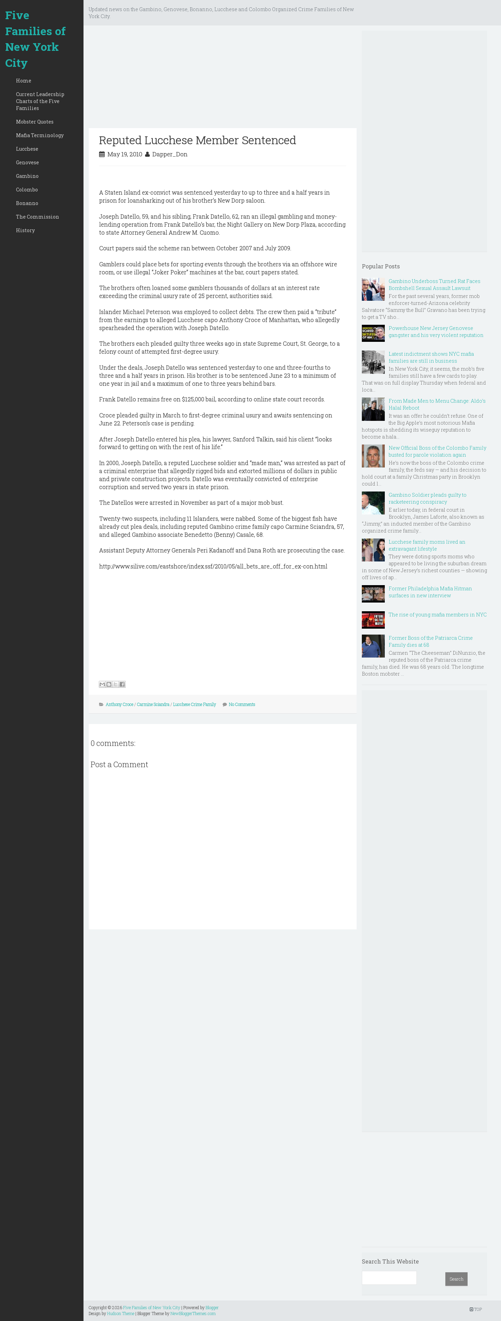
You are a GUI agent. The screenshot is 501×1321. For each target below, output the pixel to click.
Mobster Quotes (35, 121)
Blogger (212, 1307)
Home (23, 80)
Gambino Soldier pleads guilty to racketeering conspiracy (428, 498)
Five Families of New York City (35, 38)
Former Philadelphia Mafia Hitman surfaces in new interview (430, 592)
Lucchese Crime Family (194, 704)
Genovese (27, 162)
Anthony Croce (119, 704)
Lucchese (27, 149)
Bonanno (27, 203)
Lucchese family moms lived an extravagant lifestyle (427, 545)
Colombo (27, 189)
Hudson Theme (120, 1313)
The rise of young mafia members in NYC (438, 614)
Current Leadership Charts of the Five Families (40, 101)
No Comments (242, 704)
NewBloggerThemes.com (193, 1313)
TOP (476, 1309)
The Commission (37, 216)
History (25, 230)
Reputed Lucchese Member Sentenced (197, 139)
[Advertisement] (223, 79)
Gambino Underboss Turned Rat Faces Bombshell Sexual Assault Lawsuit (434, 284)
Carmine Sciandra (153, 704)
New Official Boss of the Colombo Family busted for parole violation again (437, 451)
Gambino (27, 176)
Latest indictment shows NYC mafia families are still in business (431, 357)
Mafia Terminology (40, 135)
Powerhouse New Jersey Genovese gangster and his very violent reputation (436, 331)
